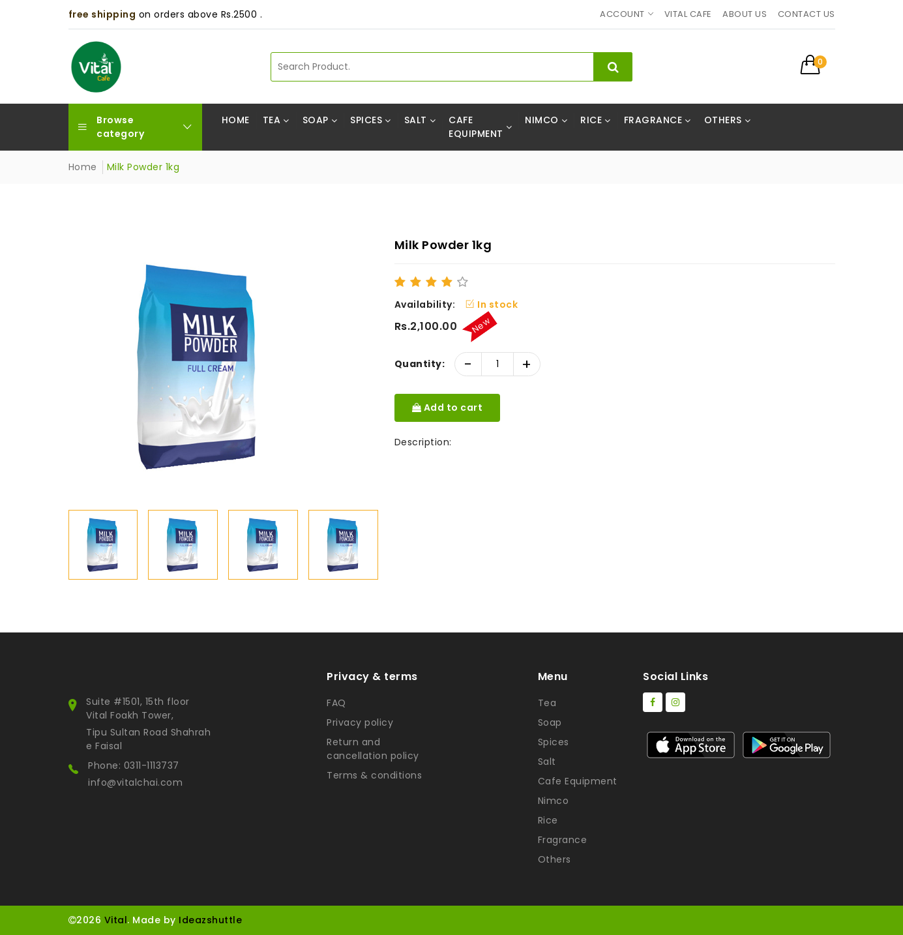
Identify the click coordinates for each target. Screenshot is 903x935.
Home (82, 166)
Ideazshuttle (210, 920)
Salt (547, 761)
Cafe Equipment (577, 781)
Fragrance (562, 839)
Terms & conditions (374, 775)
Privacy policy (360, 722)
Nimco (553, 800)
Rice (548, 820)
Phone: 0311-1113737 (133, 765)
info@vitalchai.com (135, 782)
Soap (550, 722)
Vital (116, 920)
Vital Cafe (688, 14)
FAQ (336, 702)
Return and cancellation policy (373, 748)
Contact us (806, 14)
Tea (547, 702)
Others (554, 859)
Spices (553, 742)
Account (622, 14)
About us (744, 14)
